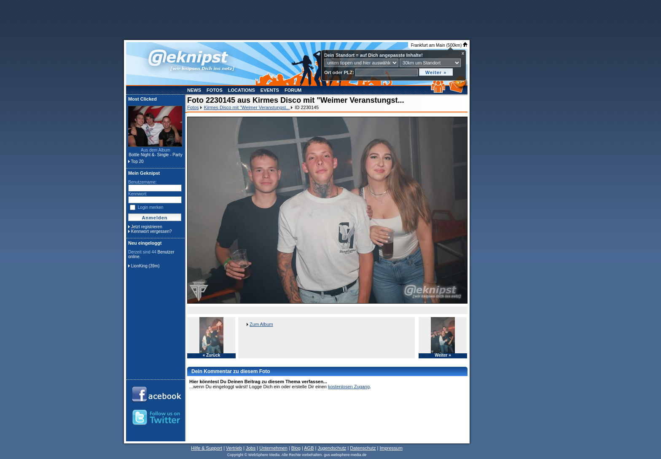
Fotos (215, 90)
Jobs (250, 448)
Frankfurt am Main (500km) (439, 45)
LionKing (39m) (145, 266)
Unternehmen (273, 448)
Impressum (390, 448)
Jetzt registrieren (146, 226)
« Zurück (211, 355)
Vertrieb (234, 448)
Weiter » (443, 355)
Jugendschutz (331, 448)
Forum (293, 90)
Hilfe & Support (206, 448)
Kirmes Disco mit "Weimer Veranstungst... (247, 107)
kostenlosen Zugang (349, 386)
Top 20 (137, 161)
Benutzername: (142, 182)
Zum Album (261, 324)
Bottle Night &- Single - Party (155, 154)
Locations (241, 90)
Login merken (151, 207)
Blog (296, 448)
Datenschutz (363, 448)
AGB (309, 448)
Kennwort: (137, 194)
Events (270, 90)
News (194, 90)
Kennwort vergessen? (151, 231)
